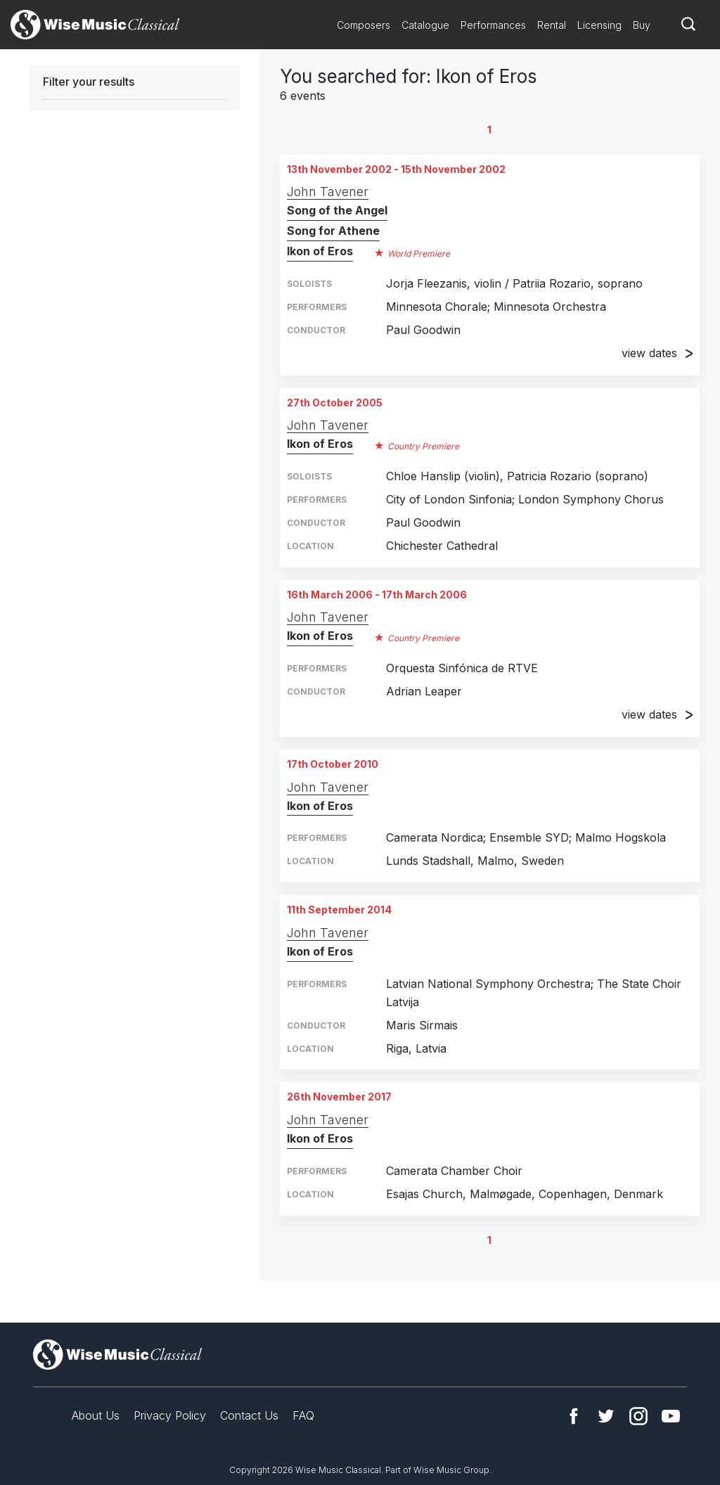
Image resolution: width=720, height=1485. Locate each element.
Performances (493, 25)
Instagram (638, 1416)
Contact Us (249, 1415)
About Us (96, 1415)
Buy (641, 25)
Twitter (606, 1416)
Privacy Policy (170, 1415)
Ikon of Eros (320, 251)
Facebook (574, 1416)
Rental (551, 25)
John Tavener (327, 191)
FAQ (303, 1415)
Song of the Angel (337, 210)
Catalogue (425, 25)
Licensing (599, 25)
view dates (657, 353)
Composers (363, 25)
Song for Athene (333, 231)
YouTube (671, 1416)
